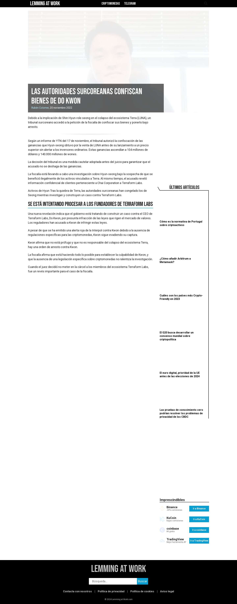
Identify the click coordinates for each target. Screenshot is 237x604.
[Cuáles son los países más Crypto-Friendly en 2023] (183, 284)
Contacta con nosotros (77, 591)
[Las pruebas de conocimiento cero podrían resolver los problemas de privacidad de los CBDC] (183, 400)
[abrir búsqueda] (205, 4)
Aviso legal (167, 591)
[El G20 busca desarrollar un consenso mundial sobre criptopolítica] (183, 322)
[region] (184, 145)
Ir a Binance (199, 508)
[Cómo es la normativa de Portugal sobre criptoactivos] (183, 210)
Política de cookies (142, 591)
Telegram (130, 4)
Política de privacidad (111, 591)
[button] (8, 600)
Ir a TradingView (199, 540)
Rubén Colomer (40, 107)
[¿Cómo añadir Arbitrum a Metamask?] (183, 247)
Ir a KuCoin (199, 519)
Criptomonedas (111, 4)
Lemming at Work (118, 569)
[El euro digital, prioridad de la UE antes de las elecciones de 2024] (183, 361)
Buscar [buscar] (142, 581)
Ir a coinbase (199, 530)
